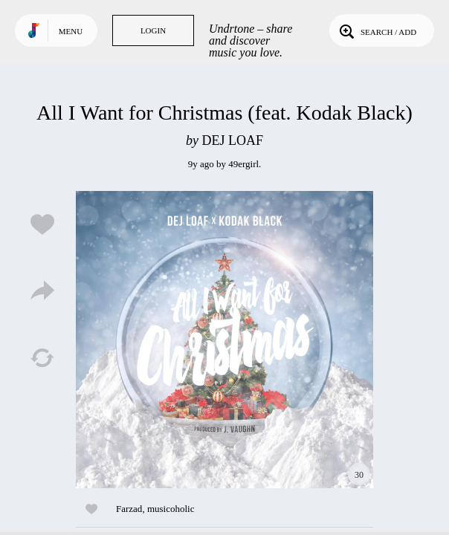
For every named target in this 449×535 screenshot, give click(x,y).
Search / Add (376, 30)
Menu (71, 31)
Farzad (129, 508)
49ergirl (243, 163)
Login (153, 30)
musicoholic (171, 508)
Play (224, 339)
